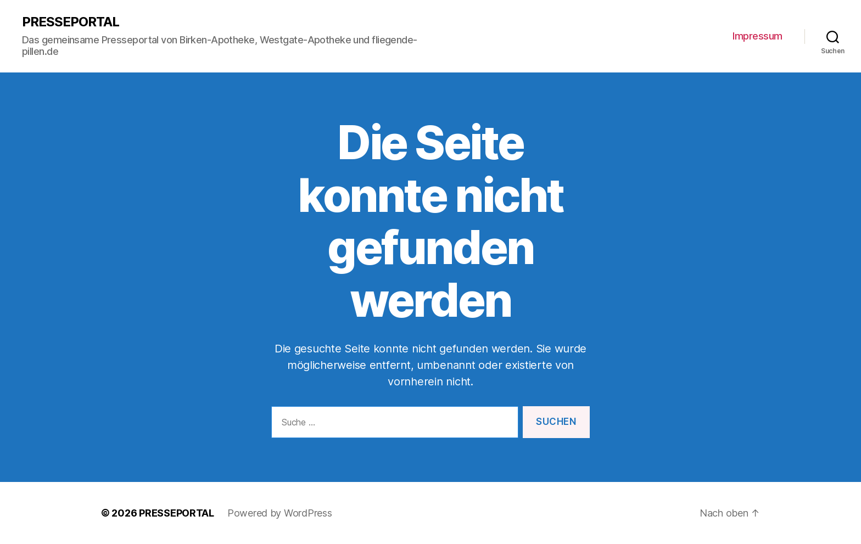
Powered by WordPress (279, 513)
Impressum (757, 36)
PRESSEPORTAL (70, 22)
